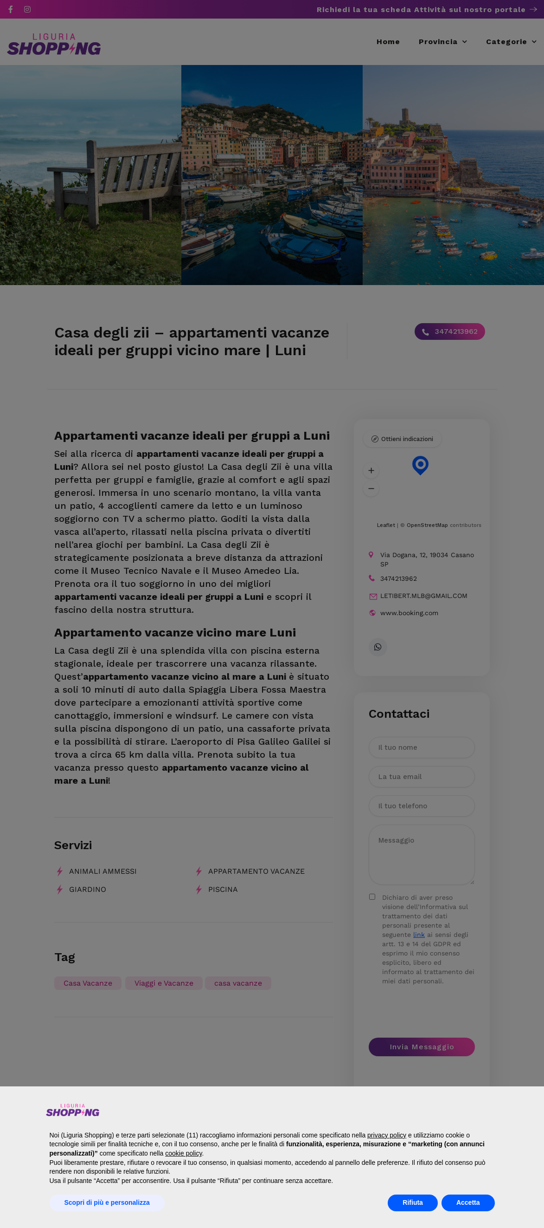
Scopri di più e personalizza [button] (107, 1202)
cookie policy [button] (183, 1153)
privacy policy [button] (386, 1135)
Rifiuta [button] (413, 1202)
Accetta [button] (468, 1202)
